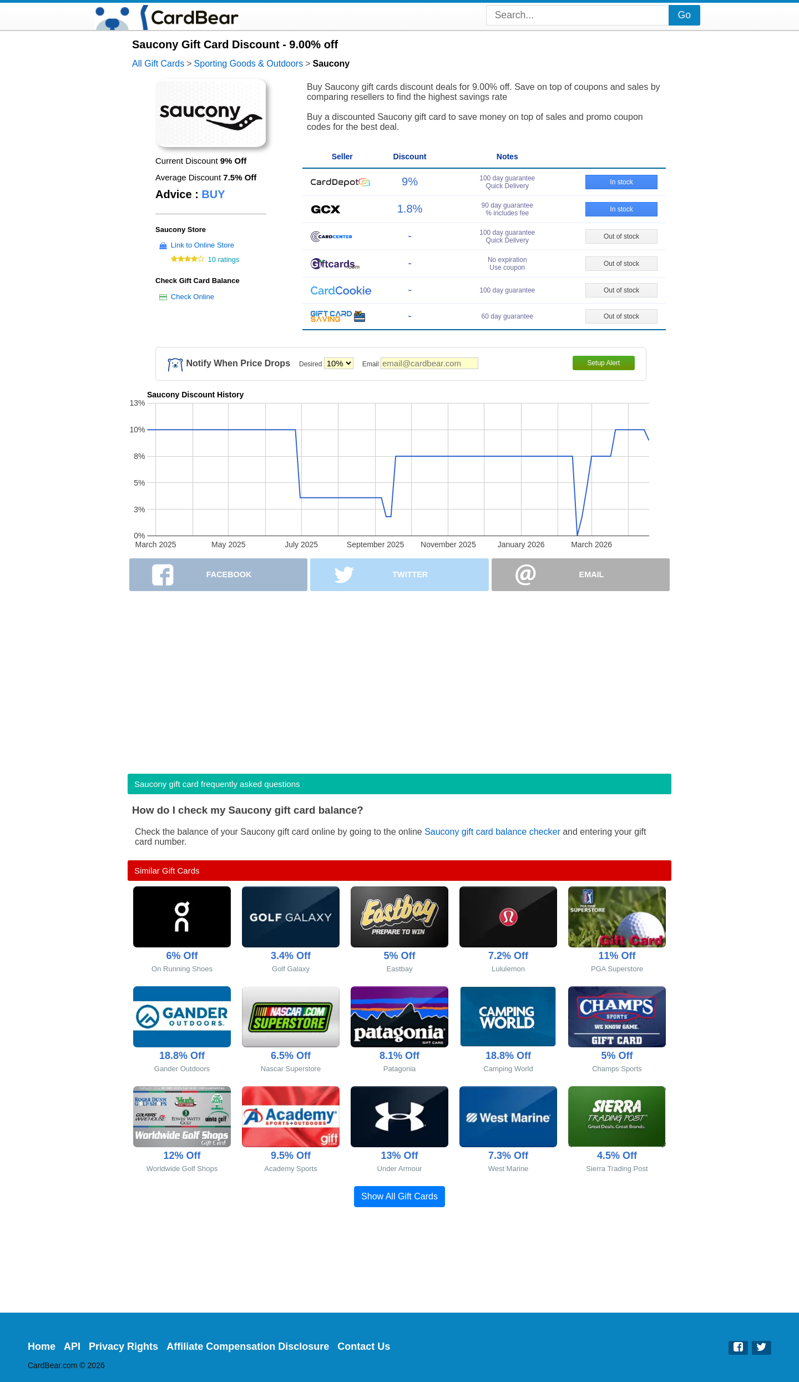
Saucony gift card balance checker (492, 831)
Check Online (192, 296)
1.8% (410, 209)
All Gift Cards (158, 63)
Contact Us (363, 1346)
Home (41, 1346)
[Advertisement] (399, 678)
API (72, 1346)
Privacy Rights (123, 1346)
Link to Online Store (202, 245)
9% (410, 181)
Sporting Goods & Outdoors (249, 63)
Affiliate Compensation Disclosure (247, 1346)
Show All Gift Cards (399, 1196)
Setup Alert (603, 363)
